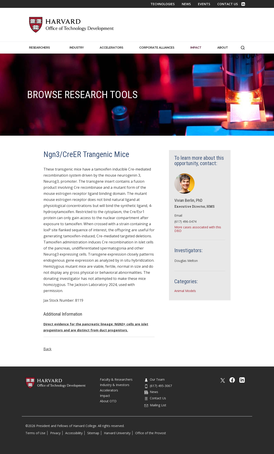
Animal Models (185, 291)
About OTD (108, 401)
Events (204, 4)
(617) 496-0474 (185, 221)
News (186, 4)
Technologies (162, 4)
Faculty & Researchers (116, 379)
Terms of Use (35, 433)
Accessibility (74, 433)
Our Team (154, 379)
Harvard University (117, 433)
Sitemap (93, 433)
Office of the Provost (150, 433)
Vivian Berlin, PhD (188, 200)
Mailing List (155, 405)
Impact (105, 395)
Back (47, 348)
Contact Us (227, 4)
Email (178, 215)
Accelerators (109, 390)
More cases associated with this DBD (197, 229)
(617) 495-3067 (158, 386)
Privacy (55, 433)
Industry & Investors (114, 385)
